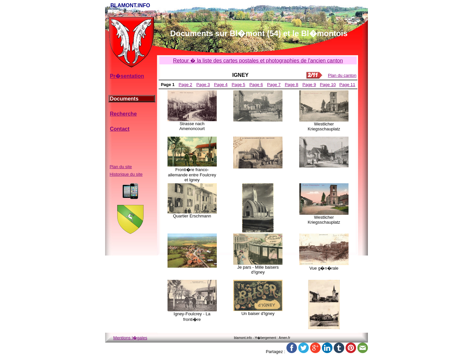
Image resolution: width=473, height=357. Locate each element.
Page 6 (256, 84)
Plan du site (121, 166)
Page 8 (291, 84)
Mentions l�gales (130, 337)
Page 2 (185, 84)
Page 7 (274, 84)
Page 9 (309, 84)
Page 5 (238, 84)
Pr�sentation (127, 76)
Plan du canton (342, 75)
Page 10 (328, 84)
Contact (119, 129)
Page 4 (221, 84)
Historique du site (126, 174)
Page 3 (203, 84)
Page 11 (347, 84)
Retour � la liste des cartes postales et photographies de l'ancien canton (258, 60)
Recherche (123, 114)
